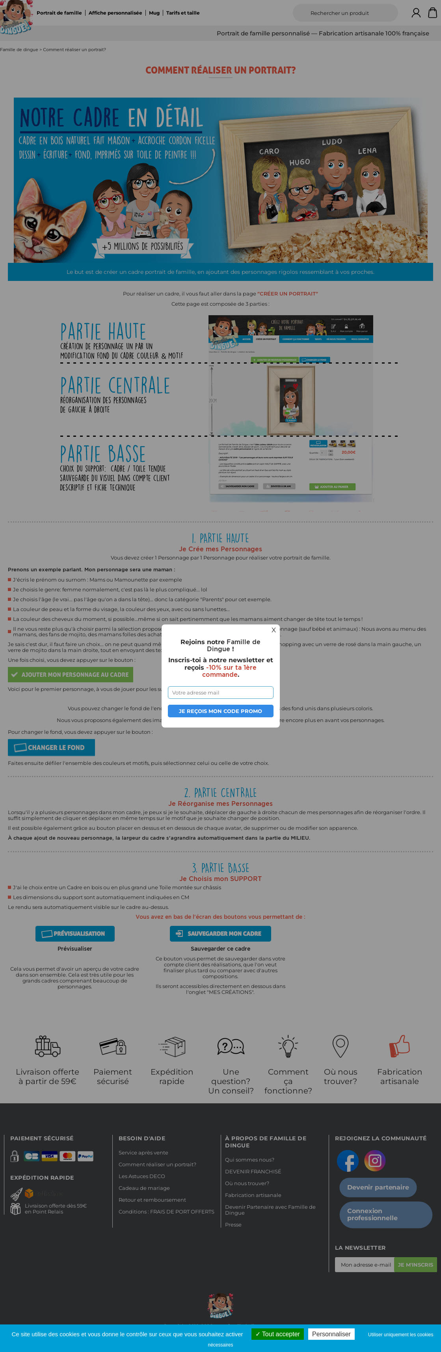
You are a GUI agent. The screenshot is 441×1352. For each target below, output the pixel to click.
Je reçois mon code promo (220, 711)
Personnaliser (331, 1334)
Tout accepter (277, 1334)
